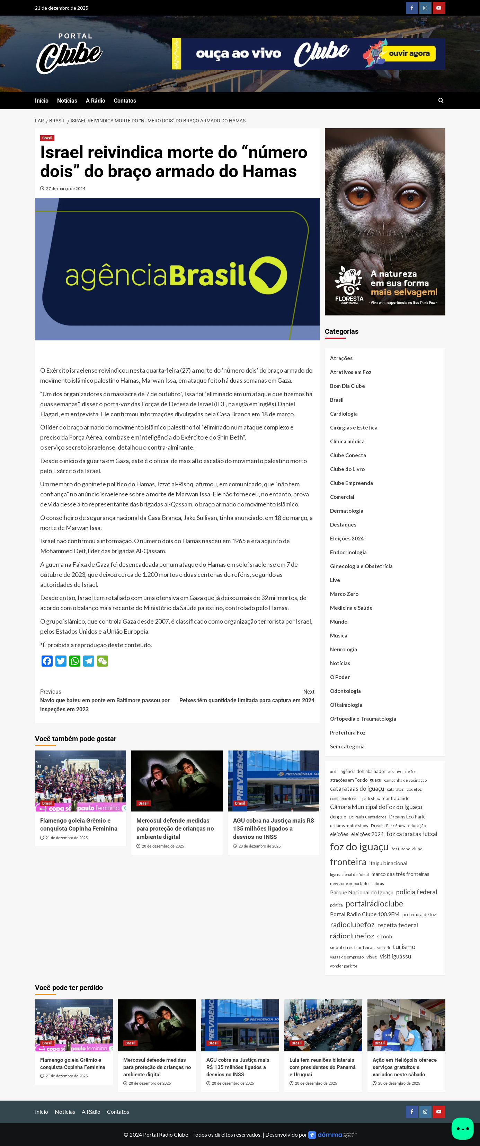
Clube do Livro (347, 469)
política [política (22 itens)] (336, 905)
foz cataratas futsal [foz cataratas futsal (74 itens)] (411, 834)
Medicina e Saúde (351, 608)
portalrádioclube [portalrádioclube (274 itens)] (374, 903)
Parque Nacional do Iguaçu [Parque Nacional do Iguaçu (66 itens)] (361, 892)
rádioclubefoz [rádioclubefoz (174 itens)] (352, 935)
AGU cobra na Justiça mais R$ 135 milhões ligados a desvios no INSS (273, 829)
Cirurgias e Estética (353, 427)
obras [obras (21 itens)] (378, 883)
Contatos (125, 100)
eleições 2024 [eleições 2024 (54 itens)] (367, 834)
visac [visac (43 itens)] (371, 957)
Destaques (343, 524)
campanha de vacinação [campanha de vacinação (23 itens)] (405, 780)
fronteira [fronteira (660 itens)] (348, 861)
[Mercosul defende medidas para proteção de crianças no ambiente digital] (177, 780)
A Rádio (95, 100)
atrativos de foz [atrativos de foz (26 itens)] (402, 771)
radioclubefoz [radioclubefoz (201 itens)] (352, 924)
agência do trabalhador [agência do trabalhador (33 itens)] (362, 771)
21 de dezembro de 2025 (67, 838)
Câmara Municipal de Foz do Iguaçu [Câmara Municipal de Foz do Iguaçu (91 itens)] (376, 806)
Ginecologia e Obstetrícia (361, 566)
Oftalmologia (346, 705)
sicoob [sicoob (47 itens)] (384, 936)
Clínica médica (347, 441)
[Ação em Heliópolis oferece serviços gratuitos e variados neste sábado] (406, 1025)
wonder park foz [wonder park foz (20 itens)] (343, 966)
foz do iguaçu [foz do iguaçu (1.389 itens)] (359, 846)
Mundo (338, 621)
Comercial (342, 497)
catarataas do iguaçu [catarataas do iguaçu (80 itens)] (357, 788)
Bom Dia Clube (347, 386)
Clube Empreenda (351, 483)
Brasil (337, 400)
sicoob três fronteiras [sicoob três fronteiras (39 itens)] (352, 947)
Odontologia (345, 691)
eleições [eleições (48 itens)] (339, 834)
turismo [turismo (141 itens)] (404, 946)
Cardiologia (344, 413)
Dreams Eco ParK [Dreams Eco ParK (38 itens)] (407, 816)
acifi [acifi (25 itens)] (334, 771)
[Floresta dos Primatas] (385, 221)
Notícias (67, 100)
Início (41, 100)
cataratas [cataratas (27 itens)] (395, 789)
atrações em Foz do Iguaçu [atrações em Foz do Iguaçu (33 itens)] (355, 780)
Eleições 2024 (347, 538)
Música (338, 635)
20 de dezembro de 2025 (163, 846)
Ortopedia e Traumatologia (363, 718)
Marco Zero (344, 594)
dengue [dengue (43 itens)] (338, 816)
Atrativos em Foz (351, 372)
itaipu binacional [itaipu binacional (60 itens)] (388, 863)
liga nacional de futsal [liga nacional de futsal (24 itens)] (349, 874)
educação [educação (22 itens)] (417, 825)
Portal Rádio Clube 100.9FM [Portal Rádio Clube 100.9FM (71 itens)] (365, 914)
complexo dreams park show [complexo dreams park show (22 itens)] (355, 798)
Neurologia (343, 649)
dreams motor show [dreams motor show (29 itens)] (349, 825)
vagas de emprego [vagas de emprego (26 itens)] (347, 957)
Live (335, 580)
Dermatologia (346, 510)
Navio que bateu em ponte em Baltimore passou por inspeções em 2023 (108, 700)
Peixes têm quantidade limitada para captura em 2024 (245, 695)
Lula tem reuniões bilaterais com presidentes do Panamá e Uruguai (323, 1067)
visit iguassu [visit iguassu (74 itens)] (395, 956)
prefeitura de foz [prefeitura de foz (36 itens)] (419, 914)
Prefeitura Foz (348, 732)
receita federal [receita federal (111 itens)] (397, 925)
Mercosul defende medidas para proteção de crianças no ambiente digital (175, 829)
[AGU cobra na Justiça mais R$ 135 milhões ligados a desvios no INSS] (273, 780)
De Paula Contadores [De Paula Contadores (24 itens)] (367, 817)
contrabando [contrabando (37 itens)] (396, 798)
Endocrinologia (348, 552)
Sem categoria (347, 746)
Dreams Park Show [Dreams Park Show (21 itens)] (388, 825)
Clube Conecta (348, 455)
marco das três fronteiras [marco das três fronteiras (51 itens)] (400, 874)
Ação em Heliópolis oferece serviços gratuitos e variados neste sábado (405, 1067)
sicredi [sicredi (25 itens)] (383, 947)
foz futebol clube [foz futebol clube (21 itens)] (407, 849)
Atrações (341, 358)
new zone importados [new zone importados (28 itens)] (350, 883)
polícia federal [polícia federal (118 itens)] (416, 892)
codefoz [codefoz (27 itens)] (414, 789)
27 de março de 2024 (65, 188)
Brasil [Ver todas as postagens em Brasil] (47, 138)
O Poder (340, 677)
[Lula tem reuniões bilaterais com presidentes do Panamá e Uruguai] (323, 1025)
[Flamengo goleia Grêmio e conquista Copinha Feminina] (80, 780)
